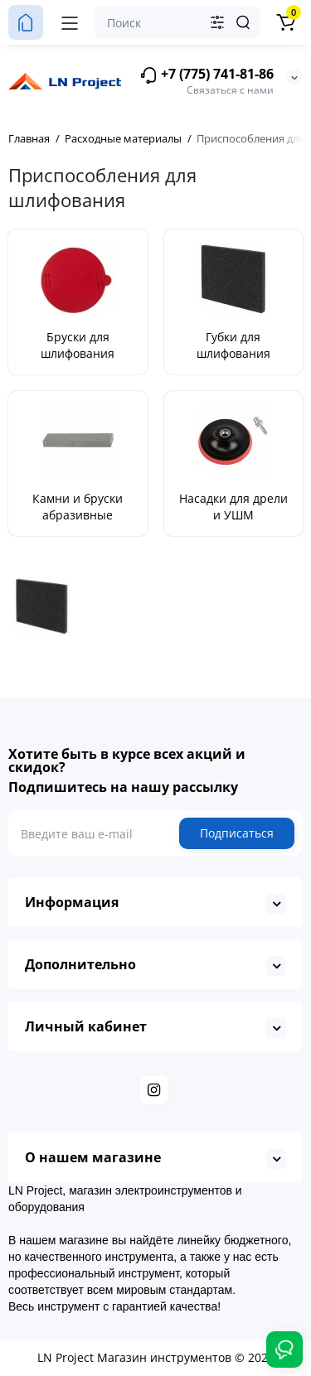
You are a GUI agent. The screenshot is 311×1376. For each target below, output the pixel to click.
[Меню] (69, 22)
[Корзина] (285, 22)
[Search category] (217, 22)
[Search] (243, 22)
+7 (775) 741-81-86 (206, 74)
